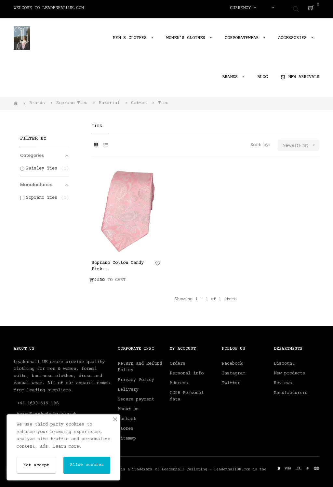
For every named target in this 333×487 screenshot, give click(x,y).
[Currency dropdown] (243, 8)
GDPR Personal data (187, 394)
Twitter (231, 381)
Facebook (232, 361)
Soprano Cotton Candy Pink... (118, 264)
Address (179, 381)
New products (289, 371)
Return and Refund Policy (140, 365)
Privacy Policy (136, 377)
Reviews (283, 381)
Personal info (187, 371)
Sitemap (127, 436)
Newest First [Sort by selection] (301, 143)
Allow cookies (87, 465)
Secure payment (136, 397)
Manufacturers (291, 390)
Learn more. (67, 446)
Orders (177, 361)
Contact (127, 416)
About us (128, 407)
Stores (125, 426)
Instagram (233, 371)
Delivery (128, 387)
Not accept (36, 465)
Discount (284, 361)
